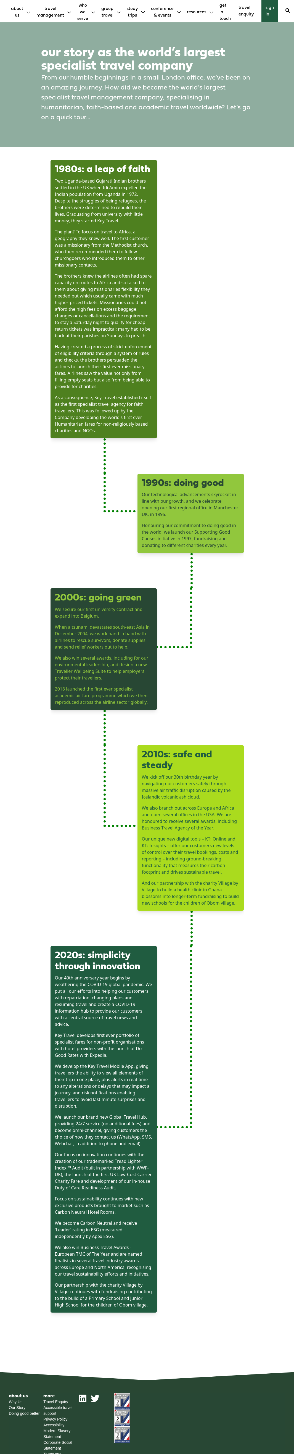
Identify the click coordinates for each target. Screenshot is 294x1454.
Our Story (17, 1407)
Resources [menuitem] (196, 12)
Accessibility (53, 1425)
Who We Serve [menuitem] (82, 12)
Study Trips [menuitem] (132, 12)
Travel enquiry (246, 11)
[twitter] (95, 1400)
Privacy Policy (55, 1419)
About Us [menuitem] (17, 12)
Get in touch (225, 12)
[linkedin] (82, 1400)
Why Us (15, 1402)
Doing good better (24, 1413)
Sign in (270, 11)
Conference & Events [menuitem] (162, 12)
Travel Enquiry (55, 1402)
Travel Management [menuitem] (50, 12)
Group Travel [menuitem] (107, 12)
